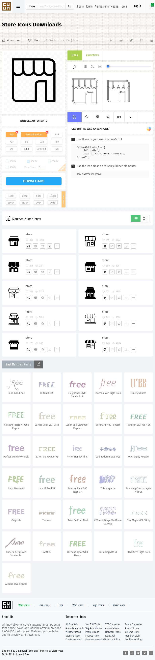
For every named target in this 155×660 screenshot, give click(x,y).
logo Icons (98, 605)
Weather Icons (73, 632)
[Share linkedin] (149, 41)
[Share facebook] (112, 41)
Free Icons (44, 605)
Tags (61, 605)
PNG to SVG (71, 624)
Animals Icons (112, 628)
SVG (11, 134)
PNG (57, 134)
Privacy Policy (112, 639)
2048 (52, 202)
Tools (123, 7)
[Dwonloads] (49, 246)
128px (52, 196)
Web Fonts (24, 605)
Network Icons (112, 632)
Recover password (95, 639)
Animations (102, 7)
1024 (38, 202)
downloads (33, 181)
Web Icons (78, 605)
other (36, 40)
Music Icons (119, 605)
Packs (114, 7)
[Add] (28, 246)
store (29, 234)
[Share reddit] (121, 41)
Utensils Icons (73, 635)
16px (10, 196)
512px (25, 202)
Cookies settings (133, 639)
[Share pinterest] (141, 41)
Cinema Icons (132, 632)
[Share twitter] (131, 41)
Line (26, 148)
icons (32, 6)
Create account (73, 639)
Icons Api (110, 635)
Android (42, 148)
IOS (57, 148)
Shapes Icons (92, 635)
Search (69, 6)
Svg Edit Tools (92, 624)
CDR (41, 141)
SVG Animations (34, 134)
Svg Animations (93, 628)
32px (24, 196)
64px (38, 196)
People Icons (92, 632)
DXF (11, 148)
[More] (57, 246)
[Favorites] (42, 246)
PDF (12, 141)
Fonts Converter (133, 624)
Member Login (132, 635)
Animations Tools (74, 628)
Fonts (80, 7)
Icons (89, 7)
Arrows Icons (132, 628)
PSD (57, 141)
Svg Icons (7, 6)
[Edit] (35, 246)
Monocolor (13, 40)
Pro (119, 117)
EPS (27, 141)
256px (11, 202)
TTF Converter (112, 624)
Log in (137, 6)
